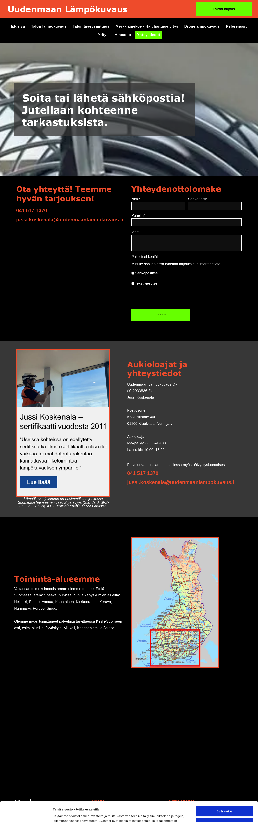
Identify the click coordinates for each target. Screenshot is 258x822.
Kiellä (224, 802)
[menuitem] (18, 26)
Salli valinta (224, 790)
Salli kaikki (224, 778)
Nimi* (181, 199)
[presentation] (208, 297)
